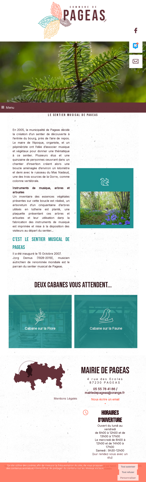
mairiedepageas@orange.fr (105, 393)
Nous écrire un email (105, 399)
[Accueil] (73, 20)
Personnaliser (128, 477)
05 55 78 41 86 (104, 389)
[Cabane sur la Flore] (40, 321)
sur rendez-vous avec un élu (110, 455)
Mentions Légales (65, 398)
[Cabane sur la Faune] (105, 321)
